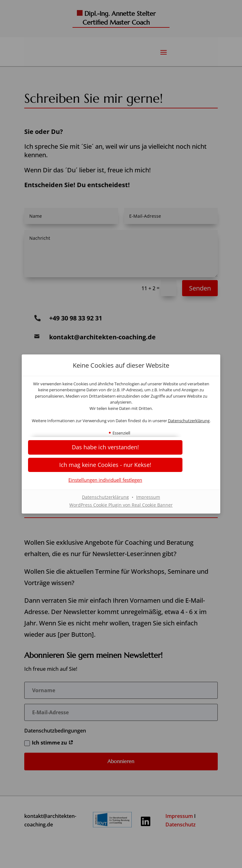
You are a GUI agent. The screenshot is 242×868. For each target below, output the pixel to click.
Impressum (148, 500)
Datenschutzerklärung (120, 424)
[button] (121, 468)
